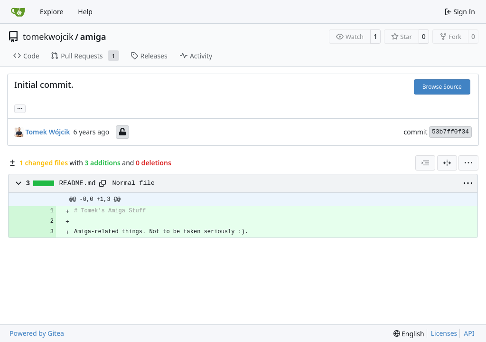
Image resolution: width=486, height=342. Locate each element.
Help (85, 11)
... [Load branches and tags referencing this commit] (20, 107)
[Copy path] (102, 183)
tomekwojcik (48, 36)
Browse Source (442, 87)
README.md (77, 183)
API (469, 333)
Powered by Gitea (36, 333)
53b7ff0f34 (450, 131)
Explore (51, 11)
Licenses (444, 333)
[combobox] (425, 163)
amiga (93, 36)
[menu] (468, 163)
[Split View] (447, 163)
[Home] (18, 11)
